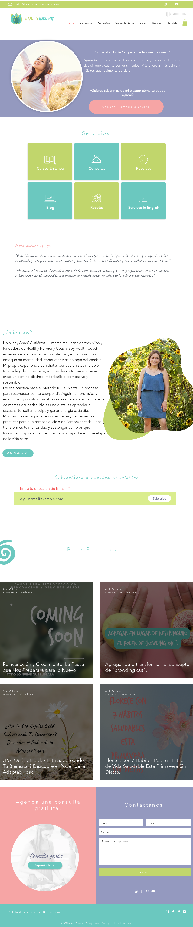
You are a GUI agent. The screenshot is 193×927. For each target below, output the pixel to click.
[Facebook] (171, 4)
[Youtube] (176, 4)
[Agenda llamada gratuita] (126, 107)
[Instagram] (165, 4)
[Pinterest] (147, 891)
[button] (185, 22)
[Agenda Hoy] (45, 865)
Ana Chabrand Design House (85, 923)
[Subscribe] (159, 498)
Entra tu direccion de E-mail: (43, 488)
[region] (45, 858)
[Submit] (145, 872)
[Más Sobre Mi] (18, 453)
